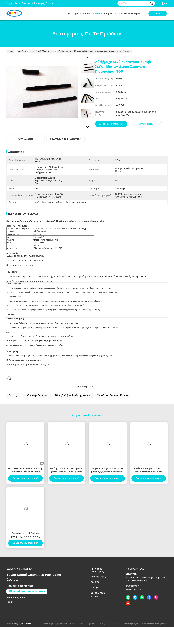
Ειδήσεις (108, 13)
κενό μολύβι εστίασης (35, 395)
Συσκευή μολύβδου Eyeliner (42, 51)
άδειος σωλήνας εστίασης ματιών (72, 395)
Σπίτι (68, 13)
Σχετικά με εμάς (81, 13)
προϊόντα (97, 13)
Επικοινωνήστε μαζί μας (134, 13)
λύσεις (118, 13)
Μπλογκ (94, 587)
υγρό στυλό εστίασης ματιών (112, 395)
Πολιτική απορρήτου (14, 624)
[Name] (151, 3)
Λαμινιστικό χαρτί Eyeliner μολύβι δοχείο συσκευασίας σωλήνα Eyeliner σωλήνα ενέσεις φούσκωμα (25, 535)
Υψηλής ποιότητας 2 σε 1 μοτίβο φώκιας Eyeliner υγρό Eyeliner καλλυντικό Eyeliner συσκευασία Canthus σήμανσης (66, 470)
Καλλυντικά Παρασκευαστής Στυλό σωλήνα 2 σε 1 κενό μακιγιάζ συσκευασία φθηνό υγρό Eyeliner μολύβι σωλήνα (148, 470)
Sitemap (28, 624)
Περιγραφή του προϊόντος (65, 139)
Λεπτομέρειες (25, 139)
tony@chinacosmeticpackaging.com (27, 591)
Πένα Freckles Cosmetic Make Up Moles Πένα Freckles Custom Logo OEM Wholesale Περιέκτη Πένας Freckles (25, 470)
